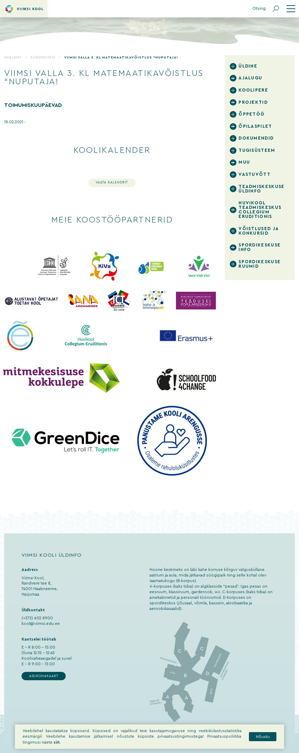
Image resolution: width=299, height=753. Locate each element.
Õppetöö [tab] (252, 114)
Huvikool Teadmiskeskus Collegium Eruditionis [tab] (260, 210)
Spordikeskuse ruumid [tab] (260, 264)
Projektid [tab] (253, 102)
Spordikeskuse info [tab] (260, 247)
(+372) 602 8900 (37, 618)
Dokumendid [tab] (256, 138)
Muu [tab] (244, 162)
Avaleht (12, 57)
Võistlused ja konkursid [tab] (258, 231)
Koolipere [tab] (253, 90)
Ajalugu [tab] (250, 78)
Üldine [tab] (248, 66)
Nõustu (263, 737)
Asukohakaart (43, 676)
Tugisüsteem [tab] (257, 150)
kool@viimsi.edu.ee (41, 624)
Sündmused (42, 57)
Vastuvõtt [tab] (254, 174)
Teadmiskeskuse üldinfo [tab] (261, 189)
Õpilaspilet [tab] (255, 126)
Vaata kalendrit (112, 182)
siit (57, 742)
